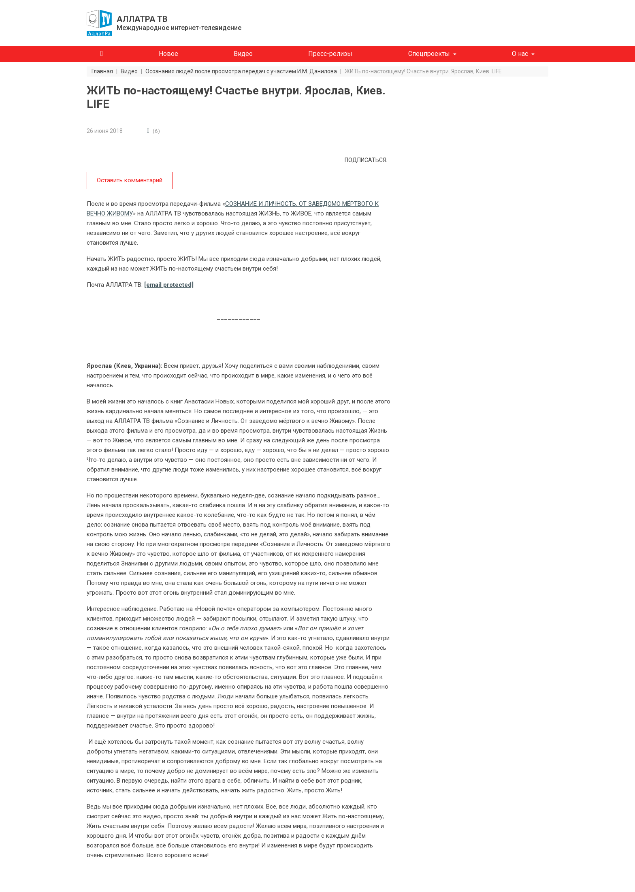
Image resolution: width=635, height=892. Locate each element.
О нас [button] (520, 54)
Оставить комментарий (129, 180)
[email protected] (169, 284)
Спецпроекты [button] (429, 54)
